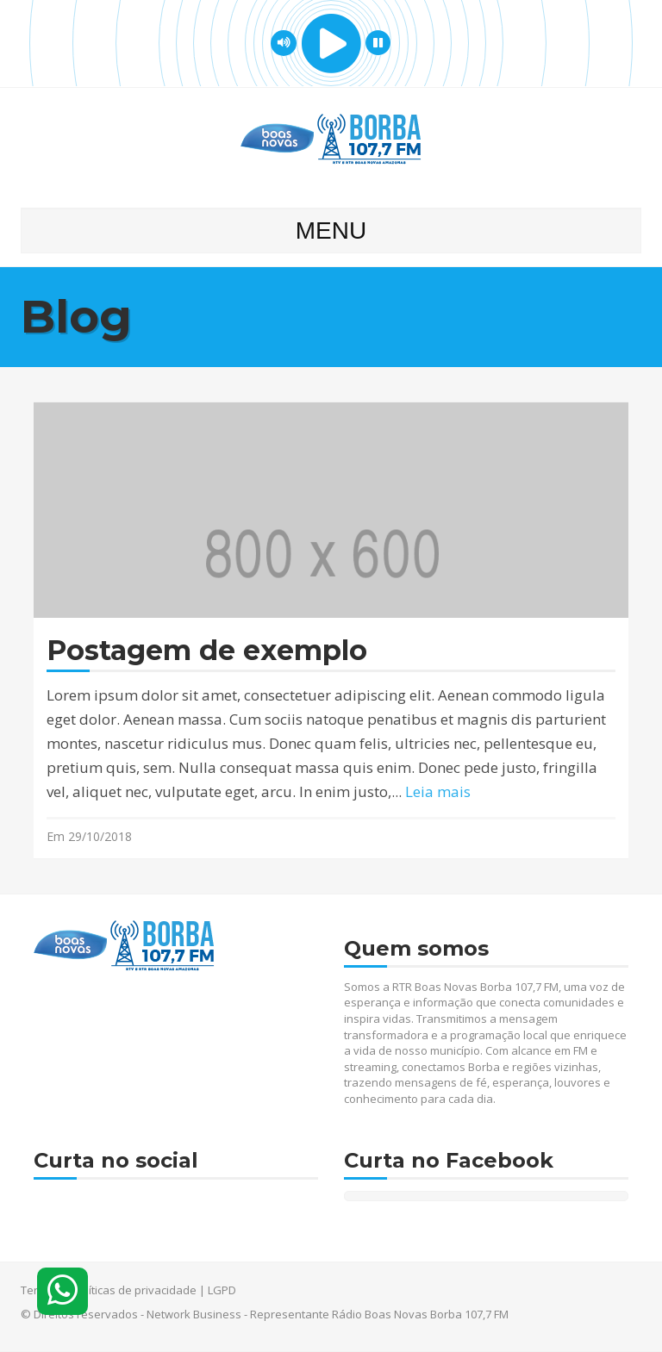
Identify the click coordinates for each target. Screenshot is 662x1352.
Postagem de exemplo (207, 651)
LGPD (222, 1290)
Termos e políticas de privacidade (109, 1290)
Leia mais (438, 791)
